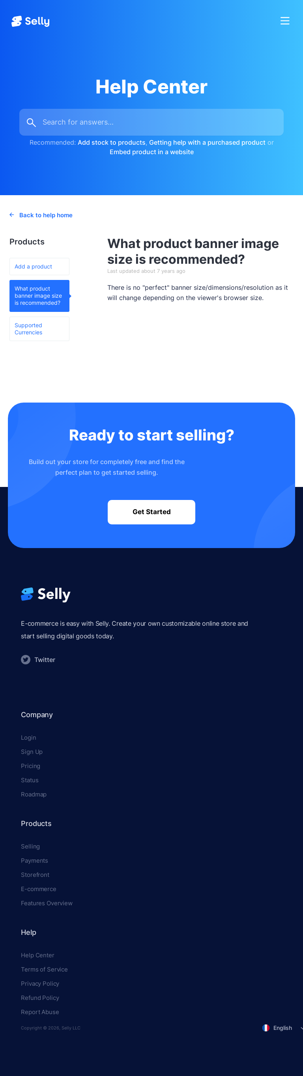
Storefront (35, 874)
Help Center (37, 955)
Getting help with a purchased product (207, 142)
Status (29, 780)
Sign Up (32, 751)
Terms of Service (44, 969)
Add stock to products (112, 142)
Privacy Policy (40, 983)
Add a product (33, 266)
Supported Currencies (28, 329)
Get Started (152, 512)
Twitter (38, 659)
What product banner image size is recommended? (38, 295)
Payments (34, 860)
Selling (30, 846)
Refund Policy (40, 997)
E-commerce (38, 889)
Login (28, 737)
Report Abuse (40, 1012)
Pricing (30, 766)
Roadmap (34, 794)
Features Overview (46, 903)
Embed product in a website (152, 152)
